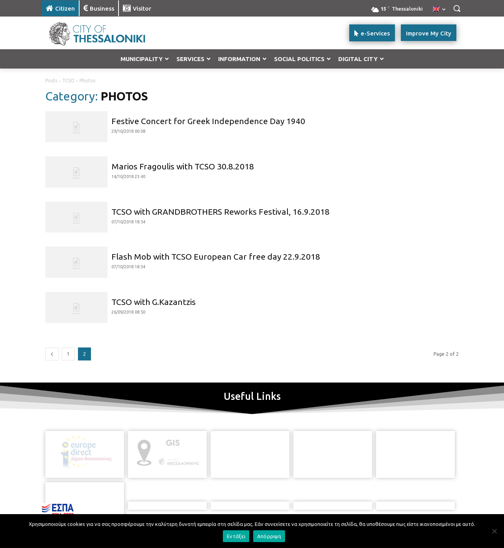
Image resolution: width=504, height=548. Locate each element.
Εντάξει (236, 536)
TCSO (68, 80)
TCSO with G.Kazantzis (153, 302)
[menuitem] (439, 9)
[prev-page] (52, 353)
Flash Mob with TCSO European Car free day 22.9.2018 (215, 256)
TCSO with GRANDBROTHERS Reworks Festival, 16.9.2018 (220, 211)
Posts (51, 80)
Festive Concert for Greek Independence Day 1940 (208, 121)
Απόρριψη (269, 536)
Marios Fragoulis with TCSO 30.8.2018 (182, 166)
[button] (456, 8)
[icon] (279, 496)
